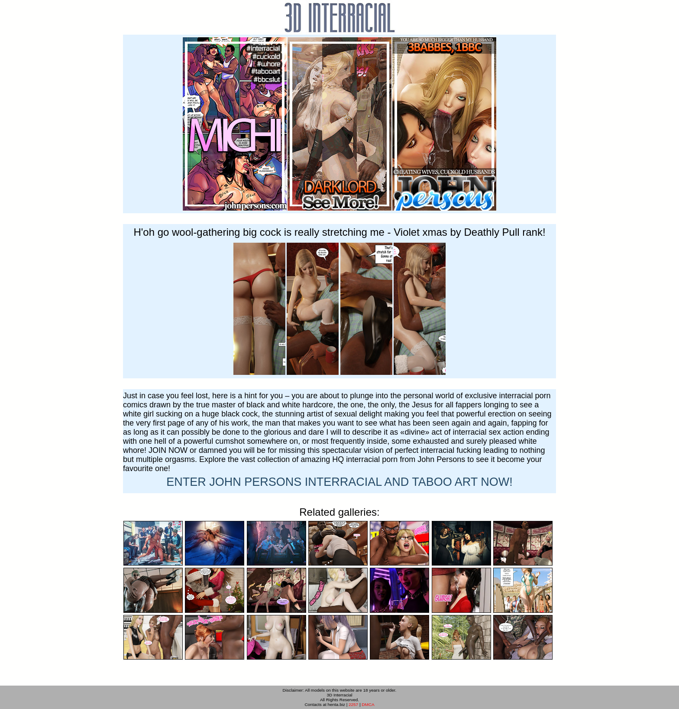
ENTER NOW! (339, 481)
